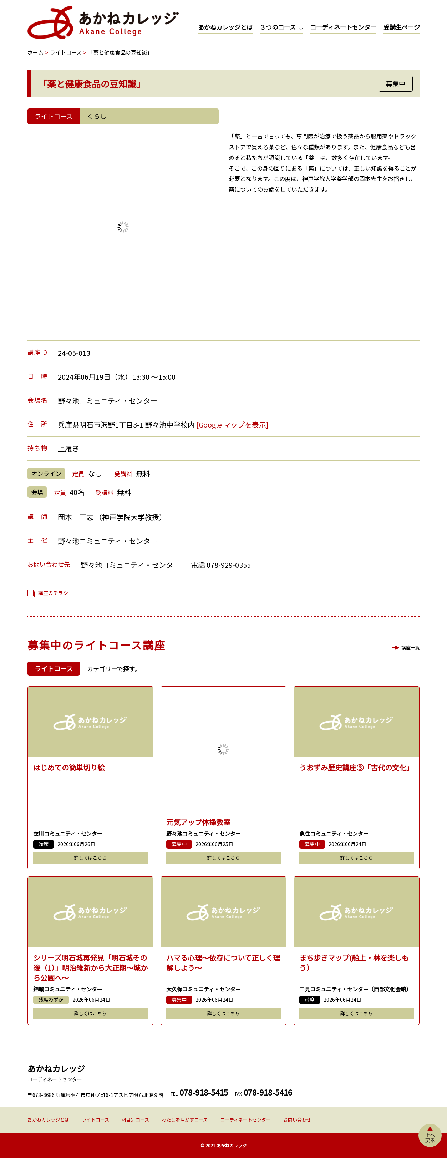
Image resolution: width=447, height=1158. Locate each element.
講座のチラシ (53, 592)
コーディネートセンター (343, 26)
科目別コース (135, 1119)
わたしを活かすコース (185, 1119)
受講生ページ (401, 26)
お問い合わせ (297, 1119)
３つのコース (278, 26)
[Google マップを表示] (232, 424)
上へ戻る (430, 1135)
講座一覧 (410, 647)
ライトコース (95, 1119)
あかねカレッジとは (225, 26)
